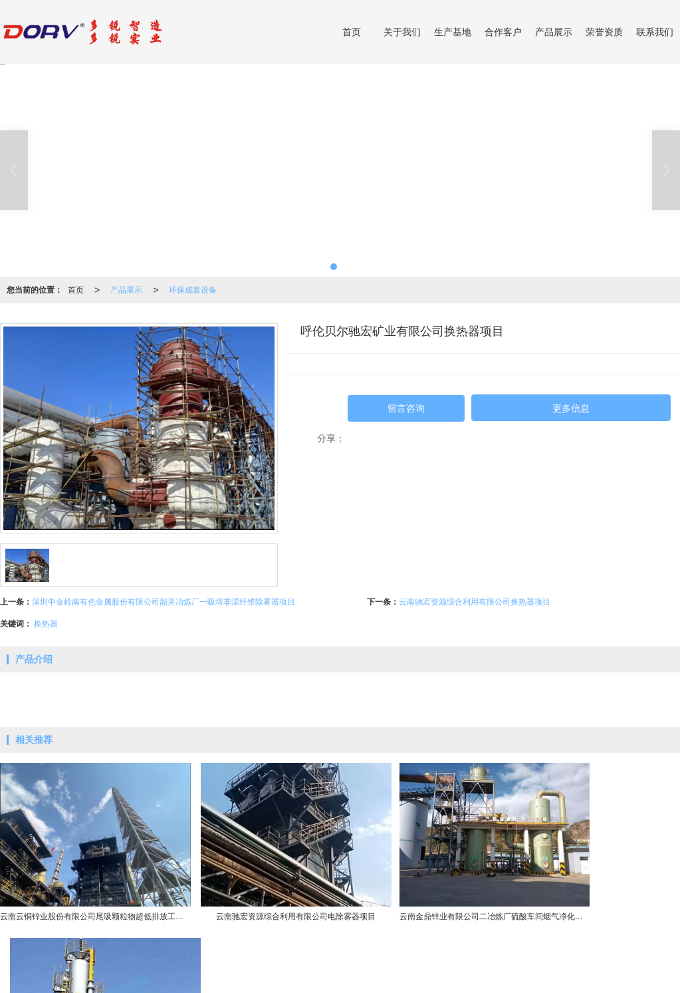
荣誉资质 (604, 32)
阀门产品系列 (369, 963)
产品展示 (553, 32)
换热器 (46, 624)
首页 (351, 32)
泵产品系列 (421, 963)
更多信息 (571, 408)
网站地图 (324, 976)
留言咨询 (406, 408)
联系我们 (654, 32)
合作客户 (503, 32)
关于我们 (402, 32)
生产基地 (452, 32)
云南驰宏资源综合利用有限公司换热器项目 (474, 602)
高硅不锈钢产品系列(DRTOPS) (281, 963)
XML (357, 976)
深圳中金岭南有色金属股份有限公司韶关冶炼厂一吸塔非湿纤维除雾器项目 (163, 602)
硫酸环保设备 (193, 963)
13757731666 (636, 963)
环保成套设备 (193, 290)
